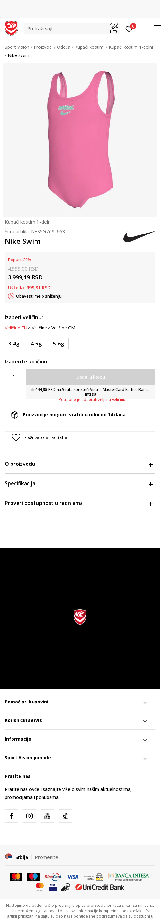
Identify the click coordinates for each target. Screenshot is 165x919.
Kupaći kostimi (90, 47)
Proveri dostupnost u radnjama (78, 502)
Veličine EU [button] (16, 327)
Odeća (63, 47)
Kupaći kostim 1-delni (131, 47)
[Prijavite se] (129, 28)
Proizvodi (43, 47)
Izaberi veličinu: (24, 317)
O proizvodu (78, 463)
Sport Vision (17, 47)
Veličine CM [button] (63, 327)
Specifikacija (78, 483)
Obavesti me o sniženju (39, 296)
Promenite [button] (46, 857)
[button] (72, 28)
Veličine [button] (39, 327)
